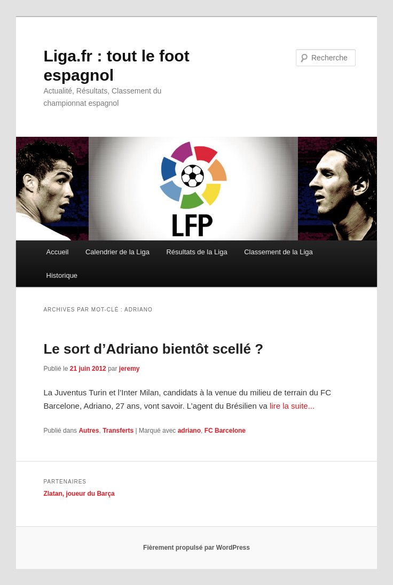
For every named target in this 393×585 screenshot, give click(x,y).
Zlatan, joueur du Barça (78, 493)
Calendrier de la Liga (117, 252)
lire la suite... (292, 405)
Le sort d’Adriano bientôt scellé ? (153, 349)
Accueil (57, 252)
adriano (189, 430)
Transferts (118, 430)
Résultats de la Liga (196, 252)
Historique (62, 275)
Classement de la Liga (278, 252)
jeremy (129, 368)
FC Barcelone (225, 430)
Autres (88, 430)
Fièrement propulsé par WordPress (196, 547)
